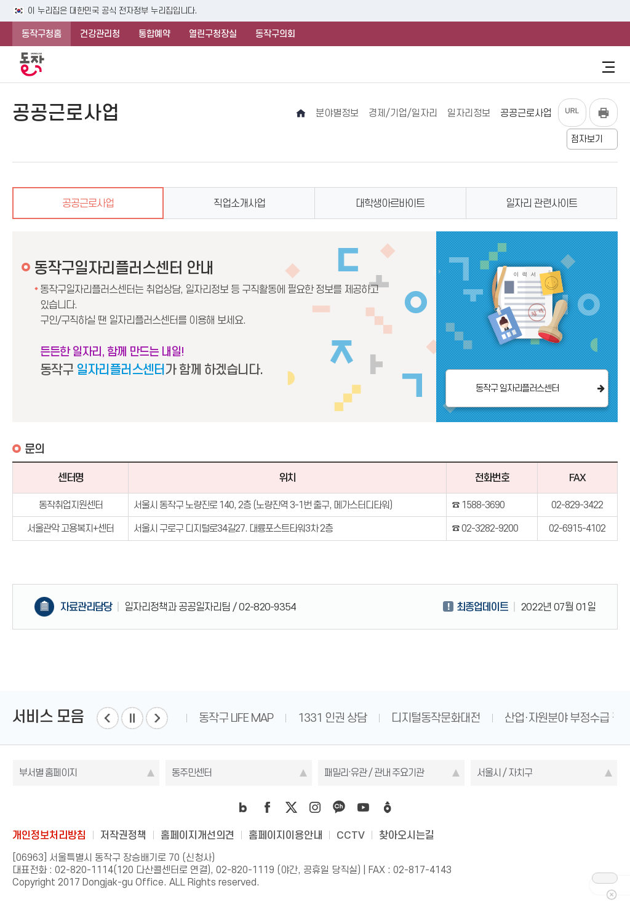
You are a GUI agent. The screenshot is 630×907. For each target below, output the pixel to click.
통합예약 (154, 33)
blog (243, 807)
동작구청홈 (42, 33)
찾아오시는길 (406, 835)
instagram (315, 807)
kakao (339, 807)
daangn (387, 807)
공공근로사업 (88, 203)
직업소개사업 (239, 203)
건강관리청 (100, 33)
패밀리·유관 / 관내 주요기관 (374, 772)
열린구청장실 (213, 33)
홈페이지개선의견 (197, 835)
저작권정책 (123, 835)
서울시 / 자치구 (504, 772)
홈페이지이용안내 (285, 835)
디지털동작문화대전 (435, 718)
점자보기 (587, 139)
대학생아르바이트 (390, 203)
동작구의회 (275, 33)
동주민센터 (192, 772)
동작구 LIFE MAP (236, 718)
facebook (267, 807)
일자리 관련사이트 (541, 203)
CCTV (351, 835)
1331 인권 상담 (332, 718)
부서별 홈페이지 (48, 772)
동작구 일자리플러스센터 (517, 388)
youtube (363, 807)
